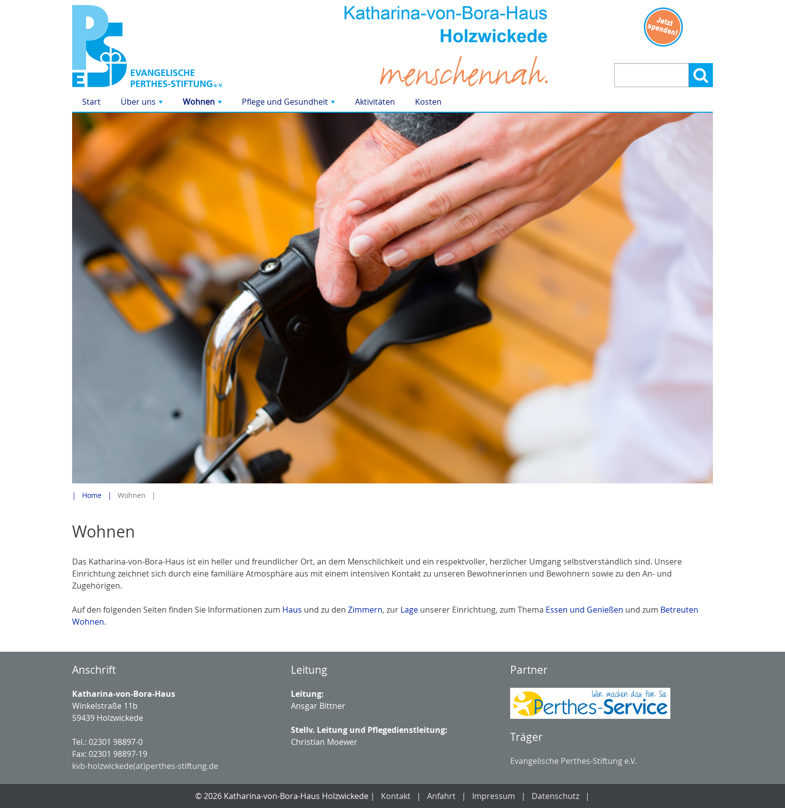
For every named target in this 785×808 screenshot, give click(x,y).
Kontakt (396, 795)
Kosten (428, 101)
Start (91, 101)
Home (92, 495)
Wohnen (203, 104)
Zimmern (365, 609)
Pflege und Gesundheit (289, 104)
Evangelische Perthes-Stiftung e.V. (573, 760)
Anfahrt (441, 795)
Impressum (493, 795)
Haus (292, 609)
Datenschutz (555, 795)
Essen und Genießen (584, 609)
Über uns (143, 104)
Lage (409, 609)
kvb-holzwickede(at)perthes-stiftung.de (145, 765)
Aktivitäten (375, 101)
